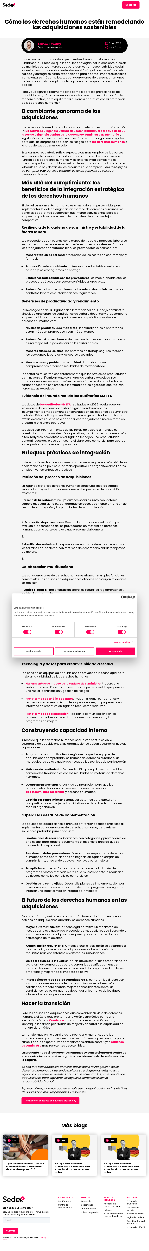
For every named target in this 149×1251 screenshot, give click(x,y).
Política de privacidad (132, 1202)
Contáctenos (64, 1201)
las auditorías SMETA (55, 404)
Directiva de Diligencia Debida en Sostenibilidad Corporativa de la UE (75, 131)
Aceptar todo (115, 651)
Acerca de (86, 1201)
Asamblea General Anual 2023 (136, 1222)
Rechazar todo (33, 651)
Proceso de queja (135, 1213)
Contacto (130, 4)
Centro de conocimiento (65, 1206)
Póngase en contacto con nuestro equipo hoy (50, 1100)
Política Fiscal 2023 (136, 1227)
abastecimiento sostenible (45, 792)
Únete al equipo (88, 1208)
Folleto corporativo (90, 1212)
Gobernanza (87, 1205)
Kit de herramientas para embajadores (113, 1215)
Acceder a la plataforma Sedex (112, 1205)
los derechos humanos (108, 142)
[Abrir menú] (144, 5)
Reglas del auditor (135, 1217)
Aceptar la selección (74, 651)
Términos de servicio (133, 1208)
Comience (56, 1020)
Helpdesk (108, 1210)
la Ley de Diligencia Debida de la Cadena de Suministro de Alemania (70, 135)
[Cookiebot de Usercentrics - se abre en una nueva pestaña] (123, 598)
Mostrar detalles (122, 642)
